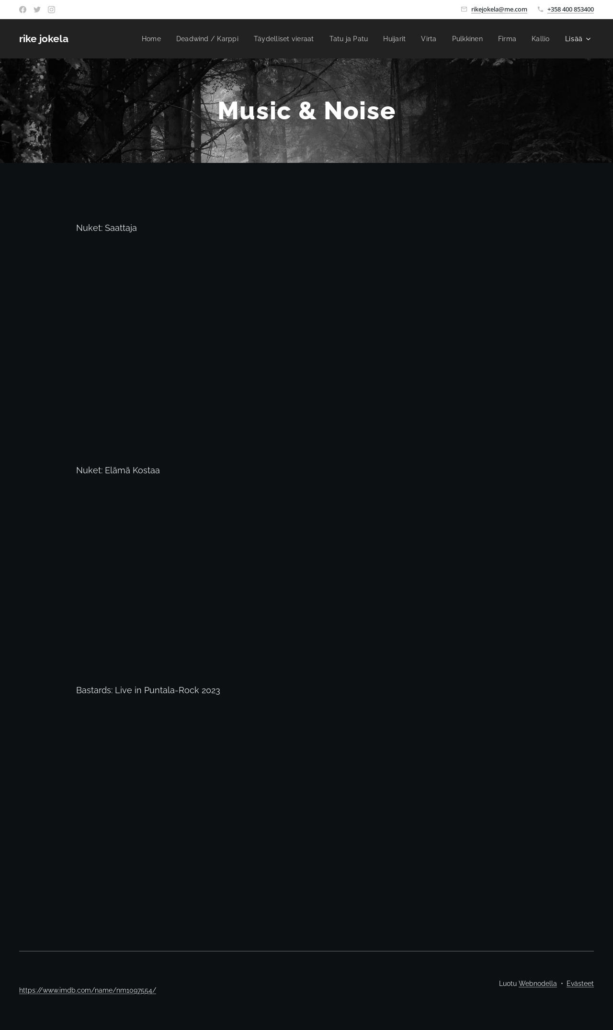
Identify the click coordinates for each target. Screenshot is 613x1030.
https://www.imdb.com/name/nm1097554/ (87, 990)
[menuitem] (136, 39)
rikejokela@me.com (499, 9)
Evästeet (580, 983)
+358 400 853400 (570, 9)
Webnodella (538, 983)
